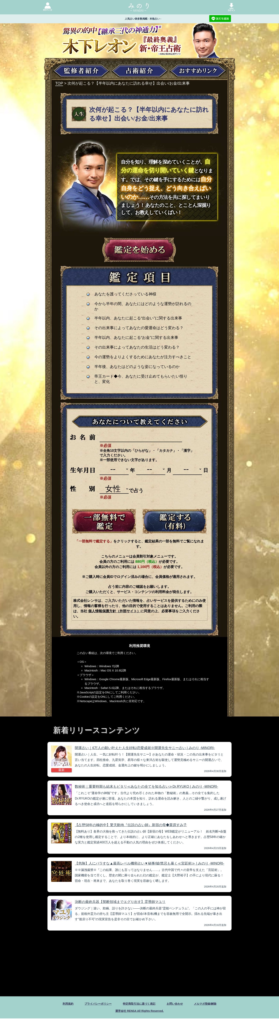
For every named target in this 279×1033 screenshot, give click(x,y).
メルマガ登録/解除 (211, 1017)
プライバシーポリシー (93, 1017)
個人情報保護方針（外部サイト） (114, 611)
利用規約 (61, 1017)
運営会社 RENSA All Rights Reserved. (139, 1025)
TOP (59, 83)
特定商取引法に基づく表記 (139, 1017)
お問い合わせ (178, 1017)
